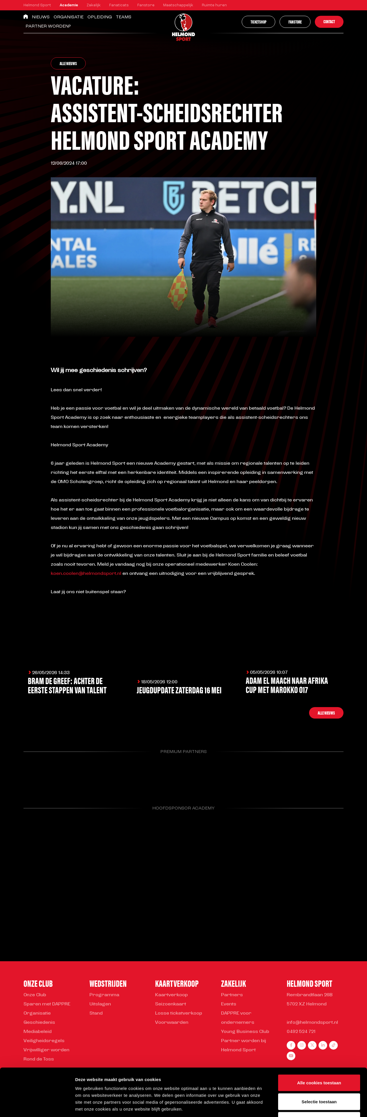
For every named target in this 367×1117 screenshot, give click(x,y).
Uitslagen (100, 1004)
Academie (69, 5)
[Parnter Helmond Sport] (46, 775)
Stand (96, 1013)
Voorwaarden (171, 1022)
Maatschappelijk (178, 5)
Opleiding (99, 17)
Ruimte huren (214, 5)
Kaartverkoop (171, 995)
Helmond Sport (37, 5)
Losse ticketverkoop (178, 1013)
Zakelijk (94, 5)
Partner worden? (48, 26)
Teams (123, 17)
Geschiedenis (39, 1022)
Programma (104, 995)
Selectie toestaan (319, 1060)
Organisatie (68, 17)
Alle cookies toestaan (319, 1041)
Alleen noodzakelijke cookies (319, 1079)
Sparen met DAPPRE (47, 1004)
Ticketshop (258, 21)
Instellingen (308, 1105)
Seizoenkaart (170, 1004)
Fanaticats (119, 5)
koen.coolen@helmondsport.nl (86, 573)
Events (228, 1004)
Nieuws (41, 17)
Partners (232, 995)
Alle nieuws (68, 63)
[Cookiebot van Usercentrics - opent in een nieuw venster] (37, 1106)
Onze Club (35, 995)
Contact (329, 21)
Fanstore (146, 5)
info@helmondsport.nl (312, 1022)
